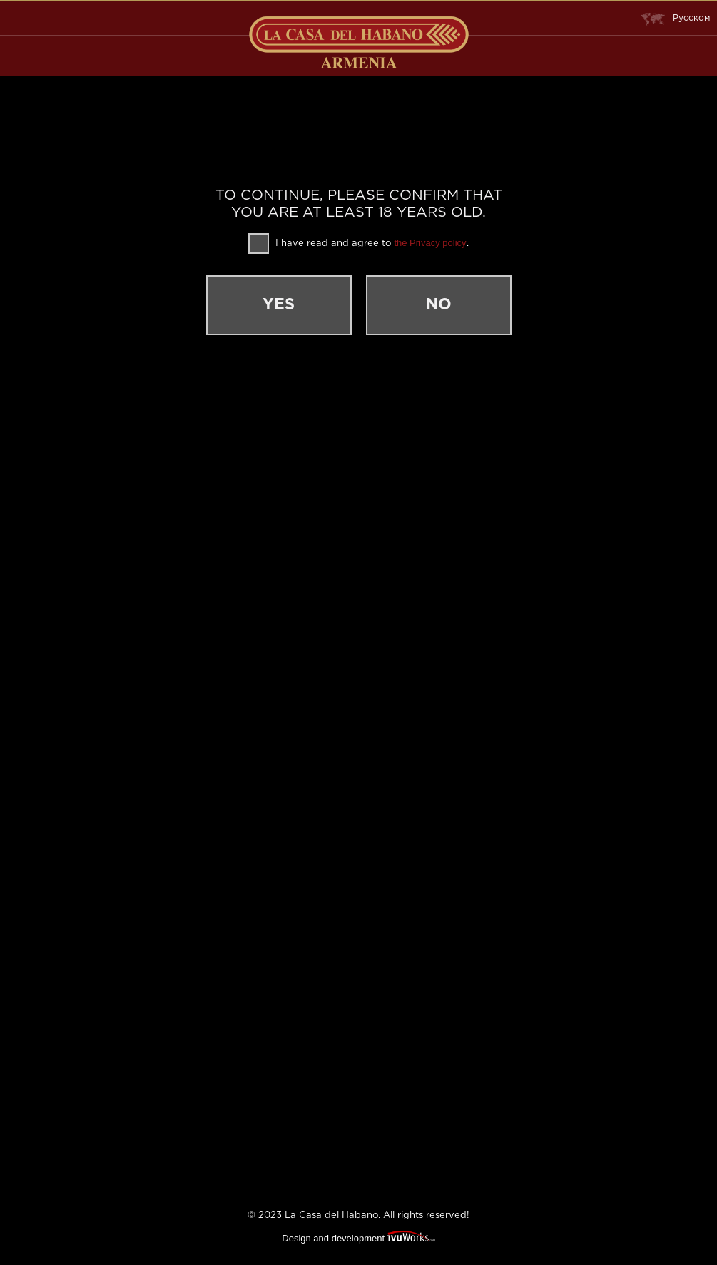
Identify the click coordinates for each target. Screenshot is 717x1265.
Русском (675, 18)
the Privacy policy (430, 242)
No (439, 305)
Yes (279, 305)
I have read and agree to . (358, 243)
